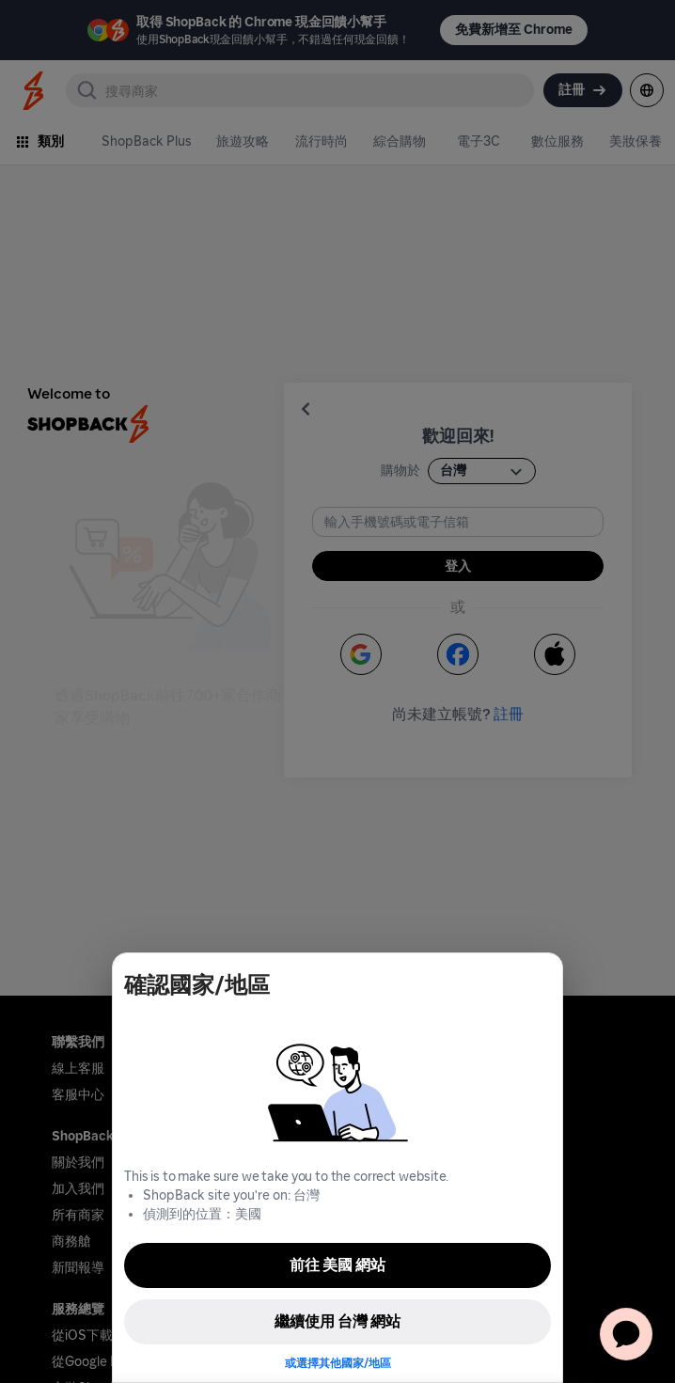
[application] (626, 1334)
